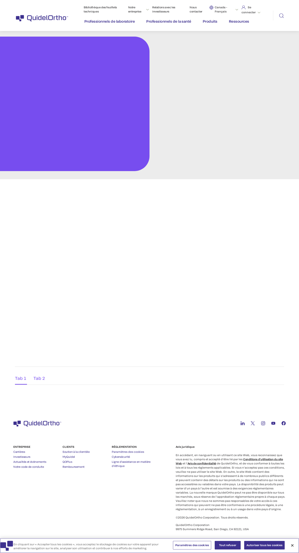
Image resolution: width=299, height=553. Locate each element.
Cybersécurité (121, 454)
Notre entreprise (134, 9)
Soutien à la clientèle (75, 449)
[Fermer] (292, 547)
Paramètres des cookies (128, 449)
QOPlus (67, 459)
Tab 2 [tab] (42, 374)
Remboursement (73, 464)
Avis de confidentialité (201, 461)
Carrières (19, 449)
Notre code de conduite (28, 464)
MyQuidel (68, 454)
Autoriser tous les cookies (264, 547)
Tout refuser (227, 547)
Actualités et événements (29, 459)
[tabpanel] (149, 386)
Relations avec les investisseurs (163, 9)
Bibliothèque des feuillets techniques (100, 9)
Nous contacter (196, 9)
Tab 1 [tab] (20, 374)
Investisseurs (21, 454)
